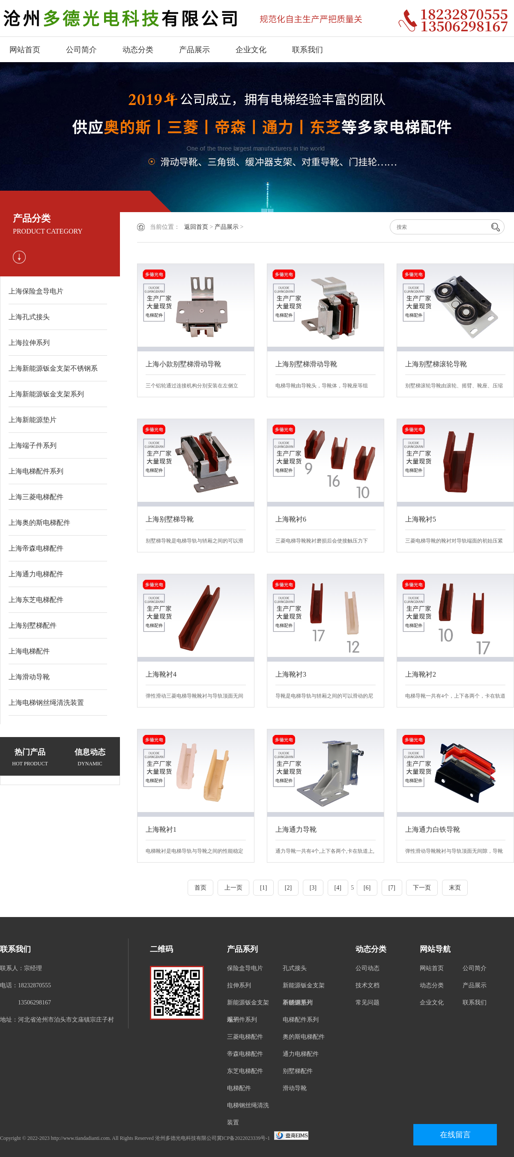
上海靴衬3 (290, 674)
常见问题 (368, 1002)
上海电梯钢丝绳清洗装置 (46, 702)
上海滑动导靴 (29, 676)
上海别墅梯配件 (33, 625)
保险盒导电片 (245, 968)
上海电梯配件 (29, 651)
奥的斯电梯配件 (304, 1037)
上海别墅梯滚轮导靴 (436, 364)
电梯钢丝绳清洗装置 (248, 1114)
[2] (288, 887)
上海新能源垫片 (33, 419)
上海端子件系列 (33, 445)
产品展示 (194, 49)
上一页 (233, 887)
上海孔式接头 (29, 317)
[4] (338, 887)
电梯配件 (239, 1088)
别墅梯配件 (298, 1071)
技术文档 (368, 985)
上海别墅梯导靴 (170, 519)
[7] (391, 887)
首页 (200, 887)
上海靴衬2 (420, 674)
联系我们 (307, 49)
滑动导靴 (295, 1088)
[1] (263, 887)
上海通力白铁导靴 (432, 829)
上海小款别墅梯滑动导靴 (183, 364)
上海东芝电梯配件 (36, 599)
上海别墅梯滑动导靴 (306, 364)
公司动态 (368, 968)
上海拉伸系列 (29, 342)
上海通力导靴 (296, 829)
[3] (313, 887)
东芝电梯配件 (245, 1071)
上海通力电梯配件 (36, 574)
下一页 (422, 887)
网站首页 (24, 49)
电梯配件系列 (301, 1019)
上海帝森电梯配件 (36, 548)
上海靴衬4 (161, 674)
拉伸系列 (239, 985)
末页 (455, 887)
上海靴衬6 (290, 519)
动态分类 (138, 49)
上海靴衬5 (420, 519)
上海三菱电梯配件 (36, 497)
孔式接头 (295, 968)
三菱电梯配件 (245, 1037)
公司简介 (81, 49)
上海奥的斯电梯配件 (39, 522)
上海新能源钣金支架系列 (46, 394)
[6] (367, 887)
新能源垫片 (298, 1002)
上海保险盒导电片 (36, 291)
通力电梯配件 (301, 1054)
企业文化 (251, 49)
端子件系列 (242, 1019)
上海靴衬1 (161, 829)
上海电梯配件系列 (36, 471)
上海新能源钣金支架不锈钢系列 (53, 373)
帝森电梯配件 (245, 1054)
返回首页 (196, 227)
